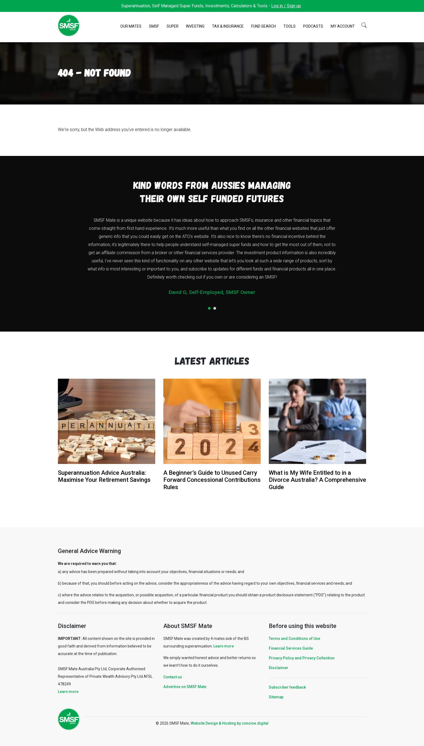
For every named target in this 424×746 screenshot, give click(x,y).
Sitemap (276, 697)
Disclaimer (278, 668)
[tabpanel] (212, 258)
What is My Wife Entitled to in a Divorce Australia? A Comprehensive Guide (317, 479)
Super (172, 26)
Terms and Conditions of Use (294, 638)
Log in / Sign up (286, 5)
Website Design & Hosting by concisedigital (230, 723)
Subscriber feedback (287, 687)
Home (113, 26)
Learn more (68, 691)
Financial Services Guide (291, 648)
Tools (289, 26)
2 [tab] (214, 308)
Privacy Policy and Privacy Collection (301, 658)
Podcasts (313, 26)
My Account (343, 26)
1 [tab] (209, 308)
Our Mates (130, 26)
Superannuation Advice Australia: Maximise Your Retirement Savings (104, 476)
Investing (195, 26)
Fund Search (263, 26)
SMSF (154, 26)
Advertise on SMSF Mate (184, 687)
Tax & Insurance (228, 26)
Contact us (172, 677)
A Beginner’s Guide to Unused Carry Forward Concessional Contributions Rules (212, 479)
